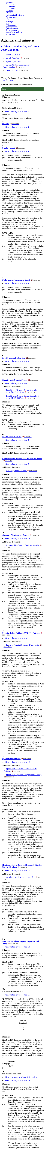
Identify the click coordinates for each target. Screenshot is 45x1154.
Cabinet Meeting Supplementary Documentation (16, 66)
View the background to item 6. (17, 361)
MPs (7, 24)
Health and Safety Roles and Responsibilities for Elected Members (22, 866)
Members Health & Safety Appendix (23, 878)
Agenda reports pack (13, 61)
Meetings (9, 21)
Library (9, 19)
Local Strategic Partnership (19, 358)
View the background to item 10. (17, 538)
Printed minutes (17, 70)
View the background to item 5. (17, 283)
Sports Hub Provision (16, 759)
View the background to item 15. (17, 995)
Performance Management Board (21, 280)
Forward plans (11, 17)
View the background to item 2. (17, 111)
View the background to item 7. (17, 383)
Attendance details (13, 55)
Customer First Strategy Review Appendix (23, 546)
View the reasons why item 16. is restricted (21, 1077)
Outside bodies (11, 26)
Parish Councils (12, 28)
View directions (7, 80)
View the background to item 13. (17, 870)
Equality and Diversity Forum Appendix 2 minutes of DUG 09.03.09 (21, 397)
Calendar (9, 2)
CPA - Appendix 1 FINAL (21, 471)
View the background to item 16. (17, 1080)
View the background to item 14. (17, 947)
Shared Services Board (17, 437)
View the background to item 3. (17, 127)
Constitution (10, 6)
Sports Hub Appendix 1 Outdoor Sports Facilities (20, 770)
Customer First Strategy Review (20, 535)
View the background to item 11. (17, 638)
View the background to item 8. (17, 440)
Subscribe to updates (14, 32)
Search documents (13, 30)
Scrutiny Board (14, 148)
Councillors (10, 8)
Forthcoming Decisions (15, 15)
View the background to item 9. (17, 464)
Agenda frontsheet (18, 58)
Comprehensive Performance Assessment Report (22, 460)
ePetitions (9, 13)
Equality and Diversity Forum (20, 380)
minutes (10, 124)
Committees (10, 4)
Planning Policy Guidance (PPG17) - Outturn (22, 634)
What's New (10, 34)
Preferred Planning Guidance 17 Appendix (23, 646)
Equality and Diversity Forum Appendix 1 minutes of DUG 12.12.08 (21, 391)
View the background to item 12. (17, 762)
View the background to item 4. (17, 151)
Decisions (9, 11)
